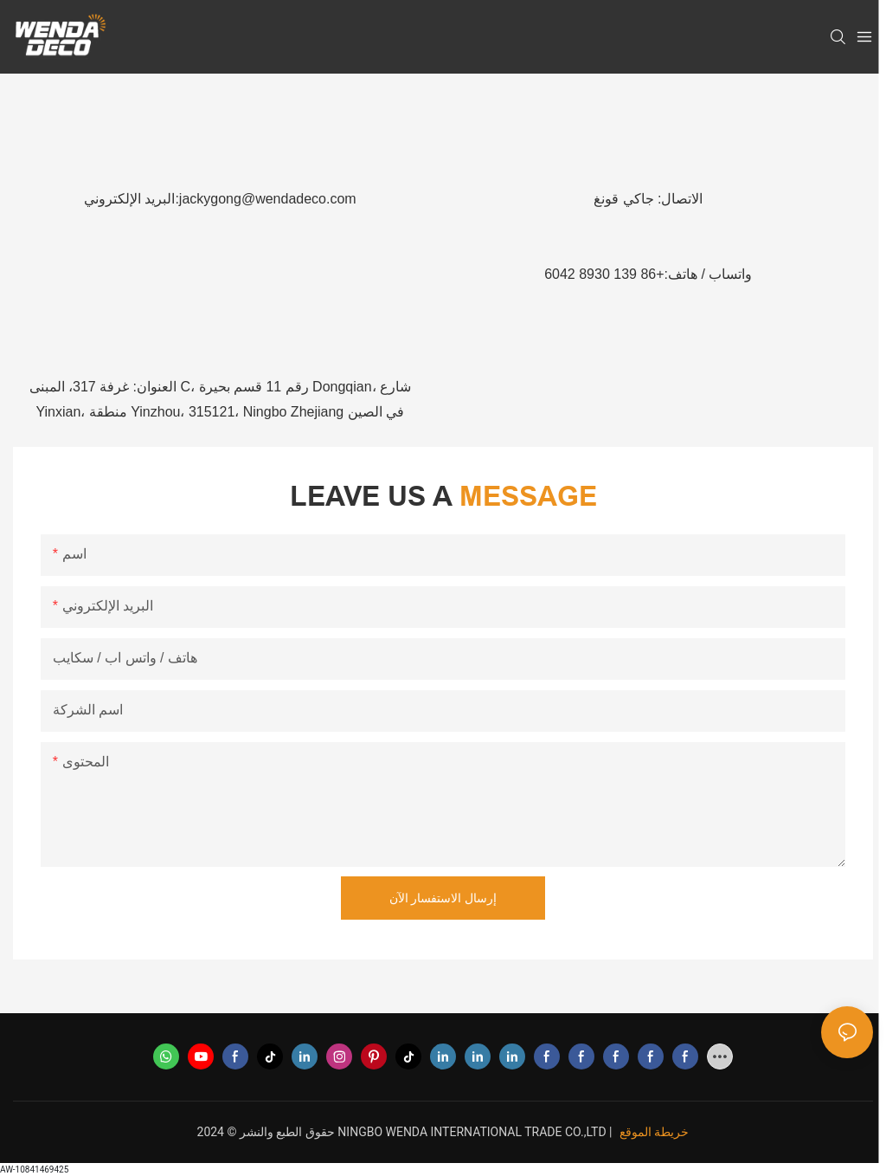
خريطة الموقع (654, 1132)
